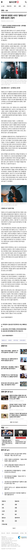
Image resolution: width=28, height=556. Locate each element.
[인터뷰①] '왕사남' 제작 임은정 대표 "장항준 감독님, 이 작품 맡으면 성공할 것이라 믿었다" (18, 415)
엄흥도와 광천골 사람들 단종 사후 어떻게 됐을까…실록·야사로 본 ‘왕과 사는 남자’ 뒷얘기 (18, 397)
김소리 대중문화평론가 (7, 335)
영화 (7, 10)
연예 (2, 10)
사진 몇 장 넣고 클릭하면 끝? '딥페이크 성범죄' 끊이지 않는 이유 (15, 482)
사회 (24, 6)
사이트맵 (21, 533)
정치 (15, 6)
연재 (3, 521)
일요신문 (14, 2)
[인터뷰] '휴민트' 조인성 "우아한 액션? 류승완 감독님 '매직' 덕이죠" (17, 406)
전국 (3, 514)
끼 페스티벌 (4, 524)
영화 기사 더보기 (14, 422)
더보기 (14, 528)
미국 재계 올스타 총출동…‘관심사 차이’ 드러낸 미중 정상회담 (15, 477)
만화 (16, 521)
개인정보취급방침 (15, 533)
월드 (16, 514)
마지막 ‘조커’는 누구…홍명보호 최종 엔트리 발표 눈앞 (15, 488)
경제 (20, 6)
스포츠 (3, 511)
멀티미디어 (17, 517)
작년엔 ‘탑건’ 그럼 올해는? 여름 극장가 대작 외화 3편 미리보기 (10, 367)
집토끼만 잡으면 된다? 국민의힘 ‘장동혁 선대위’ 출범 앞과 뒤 (15, 493)
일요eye (4, 517)
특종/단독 (9, 6)
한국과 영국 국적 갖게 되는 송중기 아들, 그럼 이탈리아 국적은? (9, 384)
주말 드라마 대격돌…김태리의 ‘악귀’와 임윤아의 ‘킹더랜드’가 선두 (9, 351)
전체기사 (4, 501)
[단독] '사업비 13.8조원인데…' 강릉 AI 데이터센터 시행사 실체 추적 (15, 460)
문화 (16, 511)
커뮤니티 (8, 533)
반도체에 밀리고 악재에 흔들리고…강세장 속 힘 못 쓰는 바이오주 (15, 471)
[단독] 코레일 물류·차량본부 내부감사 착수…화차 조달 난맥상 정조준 (14, 465)
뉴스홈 (2, 6)
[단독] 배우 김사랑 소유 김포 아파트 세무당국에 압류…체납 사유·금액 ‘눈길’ (15, 454)
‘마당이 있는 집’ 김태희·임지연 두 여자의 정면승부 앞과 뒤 (9, 359)
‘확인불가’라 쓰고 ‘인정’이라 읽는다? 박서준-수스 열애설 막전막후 (9, 375)
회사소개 (3, 533)
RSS (26, 533)
